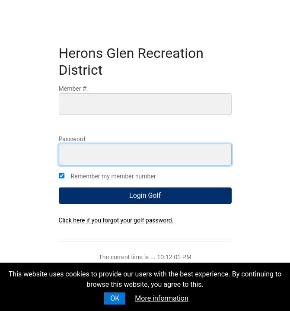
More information (161, 298)
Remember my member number (113, 176)
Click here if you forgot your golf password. (116, 220)
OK (114, 298)
